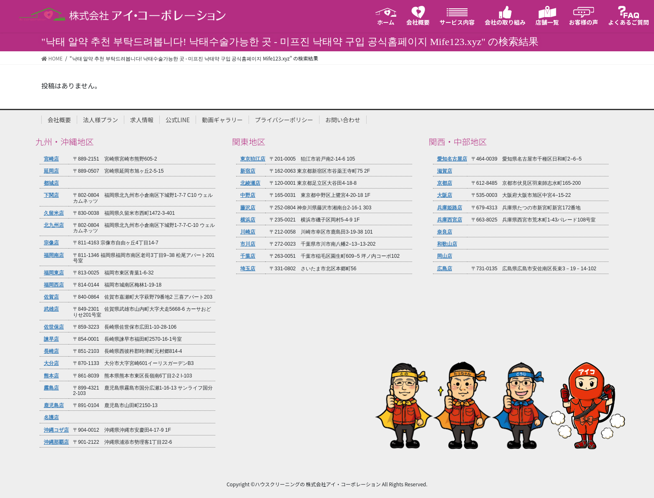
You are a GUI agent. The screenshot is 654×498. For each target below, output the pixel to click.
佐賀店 (51, 297)
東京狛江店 (252, 159)
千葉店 (247, 256)
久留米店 (54, 213)
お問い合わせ (342, 120)
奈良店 (444, 232)
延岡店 (51, 171)
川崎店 (247, 232)
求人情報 (141, 120)
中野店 (247, 195)
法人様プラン (100, 120)
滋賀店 (444, 171)
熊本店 (51, 376)
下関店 (51, 195)
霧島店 (51, 388)
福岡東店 (54, 273)
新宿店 (247, 171)
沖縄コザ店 (56, 430)
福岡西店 (54, 285)
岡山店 (444, 256)
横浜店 (247, 220)
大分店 (51, 363)
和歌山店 (447, 244)
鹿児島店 (54, 405)
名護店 (51, 417)
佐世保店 (54, 327)
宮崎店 (51, 159)
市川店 (247, 244)
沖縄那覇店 (56, 442)
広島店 (444, 269)
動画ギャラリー (222, 120)
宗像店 (51, 243)
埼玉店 (247, 269)
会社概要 (59, 120)
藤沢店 (247, 208)
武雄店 (51, 309)
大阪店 (444, 195)
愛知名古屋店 (452, 159)
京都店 (444, 183)
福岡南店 (54, 255)
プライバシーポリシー (284, 120)
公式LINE (178, 120)
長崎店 (51, 351)
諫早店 (51, 339)
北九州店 (54, 225)
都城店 (51, 183)
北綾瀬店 (250, 183)
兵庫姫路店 (449, 208)
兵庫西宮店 (449, 220)
